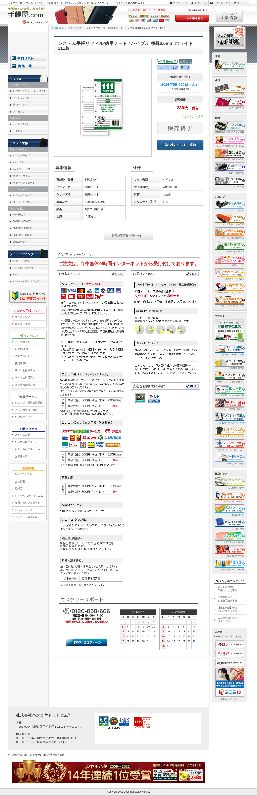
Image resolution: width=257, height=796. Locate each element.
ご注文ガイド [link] (22, 341)
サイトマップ (220, 3)
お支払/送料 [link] (21, 349)
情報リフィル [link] (20, 104)
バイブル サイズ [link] (21, 155)
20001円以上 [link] (19, 241)
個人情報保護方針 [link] (25, 384)
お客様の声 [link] (21, 456)
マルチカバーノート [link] (23, 267)
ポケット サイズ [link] (21, 175)
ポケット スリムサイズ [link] (25, 182)
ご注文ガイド (180, 3)
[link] (28, 496)
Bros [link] (15, 274)
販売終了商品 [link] (22, 323)
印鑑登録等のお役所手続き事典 (227, 599)
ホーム (241, 3)
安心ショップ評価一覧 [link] (27, 502)
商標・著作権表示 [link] (25, 370)
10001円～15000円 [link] (22, 228)
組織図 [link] (18, 488)
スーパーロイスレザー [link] (24, 202)
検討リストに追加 (180, 145)
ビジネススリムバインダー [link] (27, 281)
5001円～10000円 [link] (22, 221)
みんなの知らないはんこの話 (227, 620)
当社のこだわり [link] (24, 474)
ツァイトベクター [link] (22, 261)
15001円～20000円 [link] (22, 235)
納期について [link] (22, 356)
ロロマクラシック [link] (22, 195)
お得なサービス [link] (24, 416)
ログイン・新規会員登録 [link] (29, 402)
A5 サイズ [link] (18, 162)
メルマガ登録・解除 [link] (26, 409)
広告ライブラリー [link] (25, 509)
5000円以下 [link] (19, 214)
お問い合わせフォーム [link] (27, 449)
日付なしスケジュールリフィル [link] (29, 91)
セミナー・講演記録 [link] (26, 516)
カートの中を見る (192, 18)
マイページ (200, 3)
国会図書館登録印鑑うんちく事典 (227, 589)
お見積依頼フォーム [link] (26, 441)
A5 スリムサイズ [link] (21, 169)
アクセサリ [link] (19, 111)
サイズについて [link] (24, 316)
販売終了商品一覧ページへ (128, 235)
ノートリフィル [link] (21, 97)
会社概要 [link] (20, 481)
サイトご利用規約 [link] (25, 377)
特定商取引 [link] (21, 363)
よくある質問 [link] (22, 434)
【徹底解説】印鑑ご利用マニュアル (227, 609)
